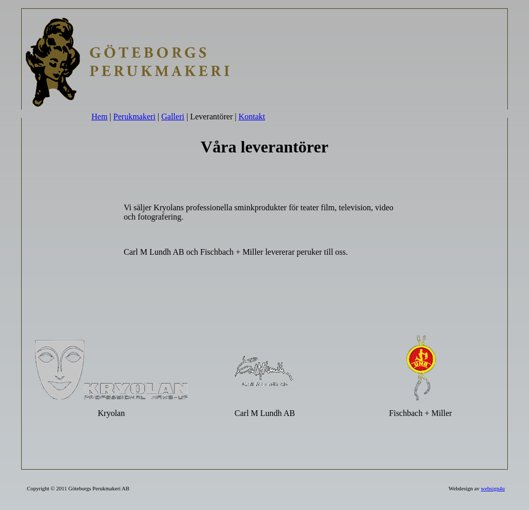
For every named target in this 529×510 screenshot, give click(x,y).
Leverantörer (211, 116)
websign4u (493, 488)
